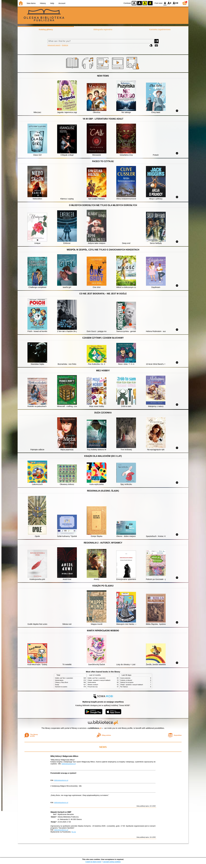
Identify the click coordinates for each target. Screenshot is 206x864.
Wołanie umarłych (93, 684)
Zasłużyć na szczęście (126, 682)
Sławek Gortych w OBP (60, 812)
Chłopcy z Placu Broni (61, 682)
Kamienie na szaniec (61, 686)
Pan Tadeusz (124, 686)
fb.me (74, 832)
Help (52, 3)
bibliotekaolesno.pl (69, 764)
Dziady (57, 684)
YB (144, 3)
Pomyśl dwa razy (93, 686)
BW (139, 3)
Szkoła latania (59, 680)
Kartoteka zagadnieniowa (160, 29)
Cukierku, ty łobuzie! (126, 680)
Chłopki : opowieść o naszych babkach (99, 680)
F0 (165, 3)
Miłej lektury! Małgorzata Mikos (64, 756)
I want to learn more (93, 862)
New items (31, 3)
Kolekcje (65, 45)
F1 (169, 3)
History (43, 3)
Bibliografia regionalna (103, 29)
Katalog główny (46, 29)
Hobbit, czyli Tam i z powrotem (64, 678)
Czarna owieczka (125, 678)
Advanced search (54, 45)
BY (150, 3)
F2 (175, 3)
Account (61, 3)
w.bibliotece (94, 728)
